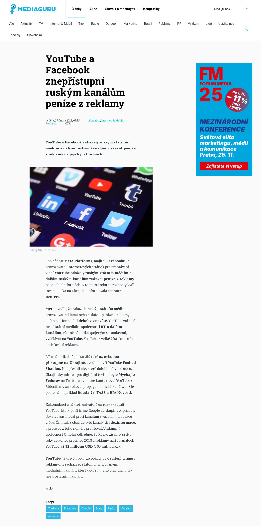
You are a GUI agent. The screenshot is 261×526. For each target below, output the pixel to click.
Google (86, 508)
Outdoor (111, 24)
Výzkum (193, 24)
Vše (11, 24)
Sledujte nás (231, 9)
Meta (99, 508)
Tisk (81, 24)
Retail (148, 24)
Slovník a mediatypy (120, 9)
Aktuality (27, 24)
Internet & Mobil (61, 24)
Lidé (209, 24)
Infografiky (151, 9)
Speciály (15, 35)
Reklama (165, 24)
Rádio (95, 24)
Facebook (70, 508)
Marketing (130, 24)
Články (76, 9)
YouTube (53, 508)
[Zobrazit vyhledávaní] (246, 29)
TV (41, 24)
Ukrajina (126, 508)
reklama (53, 516)
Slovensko (34, 35)
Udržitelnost (226, 24)
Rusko (111, 508)
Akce (93, 9)
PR (179, 24)
